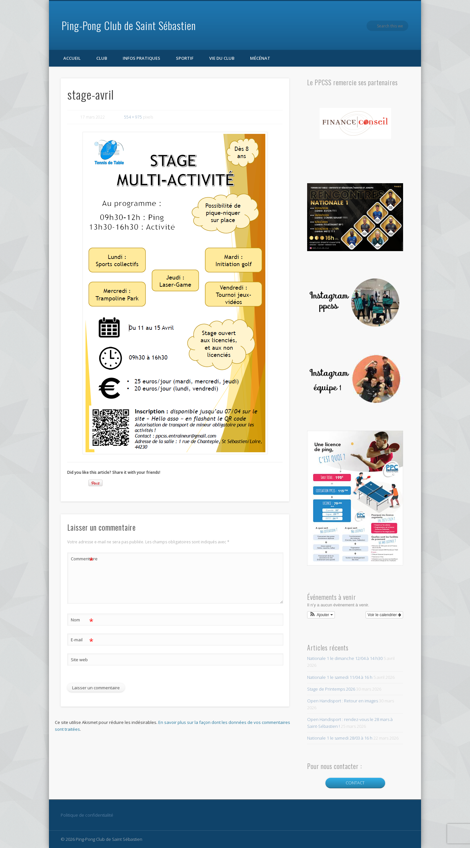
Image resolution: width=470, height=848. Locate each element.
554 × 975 (133, 117)
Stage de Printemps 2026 (331, 689)
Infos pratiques (141, 58)
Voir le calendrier (384, 615)
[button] (321, 615)
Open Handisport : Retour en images (342, 701)
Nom (82, 620)
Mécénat (260, 58)
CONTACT (355, 783)
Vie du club (221, 58)
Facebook (389, 26)
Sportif (185, 58)
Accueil (72, 58)
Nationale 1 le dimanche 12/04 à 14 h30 (345, 658)
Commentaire (82, 559)
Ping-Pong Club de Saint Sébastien (129, 25)
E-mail (82, 640)
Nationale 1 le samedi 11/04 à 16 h (339, 677)
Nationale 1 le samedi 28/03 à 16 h (339, 738)
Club (101, 58)
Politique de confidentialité (87, 815)
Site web (79, 660)
